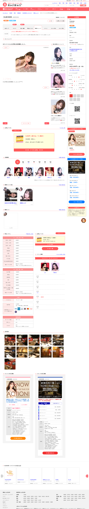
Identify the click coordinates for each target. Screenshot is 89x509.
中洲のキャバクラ (27, 504)
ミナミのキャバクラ (72, 501)
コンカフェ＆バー (6, 505)
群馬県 (32, 489)
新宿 (15, 5)
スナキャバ (5, 498)
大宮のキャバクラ (19, 503)
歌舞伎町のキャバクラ (28, 501)
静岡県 (28, 490)
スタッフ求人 (61, 21)
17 (50, 155)
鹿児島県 (47, 494)
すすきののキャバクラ (54, 501)
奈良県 (79, 490)
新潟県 (65, 489)
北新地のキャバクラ (37, 501)
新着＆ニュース (38, 21)
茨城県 (25, 489)
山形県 (79, 487)
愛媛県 (72, 492)
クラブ (4, 489)
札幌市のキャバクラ (63, 501)
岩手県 (68, 487)
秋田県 (76, 487)
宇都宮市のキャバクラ (53, 504)
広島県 (36, 492)
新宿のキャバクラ (19, 501)
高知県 (76, 492)
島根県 (28, 492)
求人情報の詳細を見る (18, 430)
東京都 (11, 5)
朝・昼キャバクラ (6, 490)
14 (34, 155)
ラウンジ (4, 496)
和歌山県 (83, 490)
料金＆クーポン (30, 21)
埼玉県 (36, 489)
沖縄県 (51, 494)
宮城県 (72, 487)
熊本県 (36, 494)
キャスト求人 (53, 21)
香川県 (68, 492)
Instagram (71, 88)
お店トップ (7, 21)
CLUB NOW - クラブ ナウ (27, 5)
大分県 (39, 494)
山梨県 (79, 489)
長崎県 (32, 494)
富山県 (68, 489)
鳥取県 (25, 492)
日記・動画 (22, 21)
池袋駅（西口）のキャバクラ (29, 503)
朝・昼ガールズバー (6, 502)
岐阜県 (25, 490)
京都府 (68, 490)
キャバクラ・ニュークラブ (8, 487)
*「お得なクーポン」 (73, 60)
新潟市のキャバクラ (81, 501)
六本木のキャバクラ (70, 503)
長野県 (83, 489)
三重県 (36, 490)
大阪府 (72, 490)
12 (23, 155)
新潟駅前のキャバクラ (49, 503)
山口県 (39, 492)
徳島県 (65, 492)
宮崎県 (43, 494)
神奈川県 (47, 489)
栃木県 (28, 489)
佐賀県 (28, 494)
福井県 (76, 489)
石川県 (72, 489)
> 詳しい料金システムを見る (74, 62)
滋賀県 (65, 490)
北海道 (25, 487)
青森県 (65, 487)
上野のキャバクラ (19, 504)
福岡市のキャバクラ (79, 503)
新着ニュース (36, 5)
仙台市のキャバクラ (44, 504)
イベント (45, 21)
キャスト (14, 21)
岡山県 (32, 492)
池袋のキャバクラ (45, 501)
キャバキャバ (5, 5)
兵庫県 (76, 490)
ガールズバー (5, 500)
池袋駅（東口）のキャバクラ (59, 503)
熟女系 (4, 494)
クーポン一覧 (50, 241)
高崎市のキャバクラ (40, 503)
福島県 (83, 487)
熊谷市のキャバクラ (36, 504)
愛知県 (32, 490)
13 (28, 155)
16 (45, 155)
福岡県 (25, 494)
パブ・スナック (6, 492)
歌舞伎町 (19, 5)
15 (39, 155)
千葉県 (39, 489)
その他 (4, 504)
